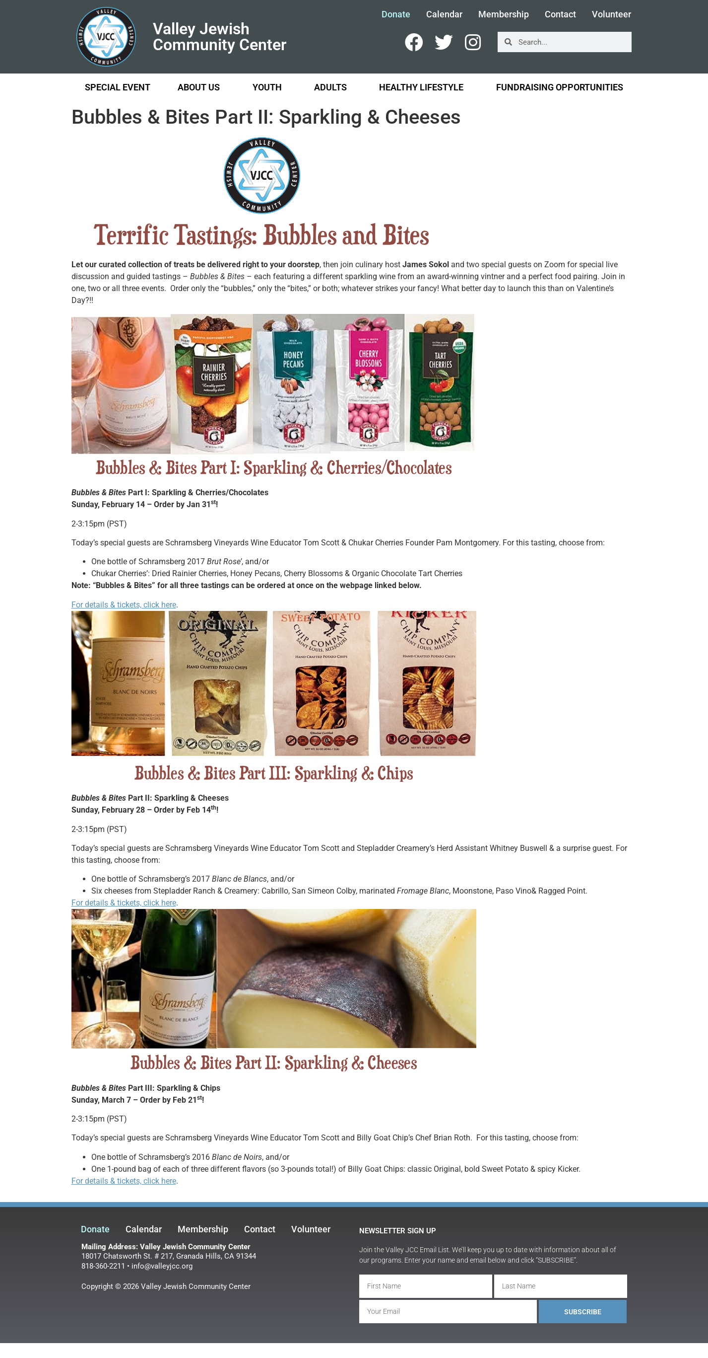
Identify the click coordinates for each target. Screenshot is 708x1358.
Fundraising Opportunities (559, 87)
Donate (396, 14)
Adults (333, 87)
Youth (270, 87)
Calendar (444, 14)
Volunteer (611, 14)
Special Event (117, 87)
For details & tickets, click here (123, 604)
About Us (201, 87)
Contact (560, 14)
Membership (503, 14)
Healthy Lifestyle (423, 87)
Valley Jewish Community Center (220, 36)
